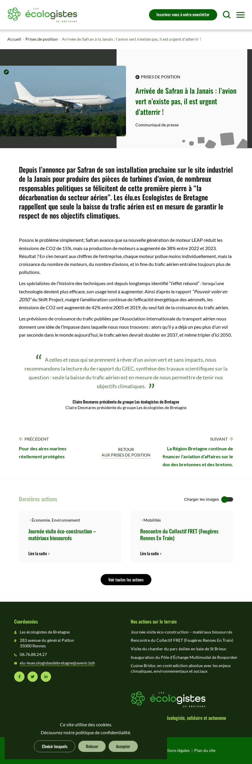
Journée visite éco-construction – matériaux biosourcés (62, 534)
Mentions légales (174, 750)
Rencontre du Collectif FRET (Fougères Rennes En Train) (179, 534)
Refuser (92, 746)
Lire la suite (37, 553)
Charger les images (201, 499)
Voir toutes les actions (126, 579)
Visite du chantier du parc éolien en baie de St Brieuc (179, 649)
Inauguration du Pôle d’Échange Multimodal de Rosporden (184, 657)
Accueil (14, 39)
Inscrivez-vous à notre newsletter (183, 14)
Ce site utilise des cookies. (86, 724)
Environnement (66, 520)
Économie (41, 520)
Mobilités (152, 520)
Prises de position (41, 39)
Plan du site (204, 750)
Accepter (123, 746)
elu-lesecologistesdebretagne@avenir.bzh (57, 663)
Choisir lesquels (55, 746)
